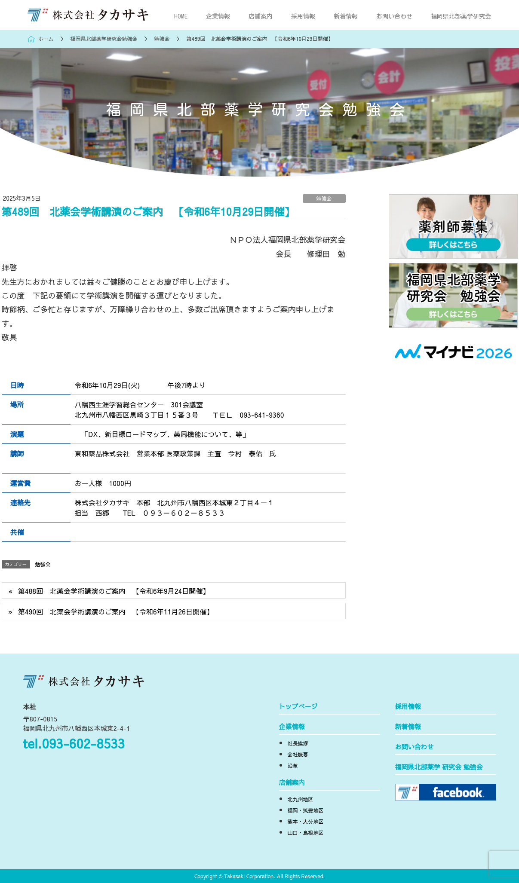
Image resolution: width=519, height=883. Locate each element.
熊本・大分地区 (306, 822)
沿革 (293, 766)
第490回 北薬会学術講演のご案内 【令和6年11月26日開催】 (115, 611)
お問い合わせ (414, 747)
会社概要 (298, 755)
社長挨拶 (298, 744)
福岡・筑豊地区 (306, 811)
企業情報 (292, 727)
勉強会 (324, 198)
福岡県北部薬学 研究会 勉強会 (439, 767)
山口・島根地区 (306, 833)
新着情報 (408, 727)
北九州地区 (300, 800)
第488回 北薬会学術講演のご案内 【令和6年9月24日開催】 (114, 591)
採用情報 (408, 707)
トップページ (298, 707)
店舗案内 (292, 783)
